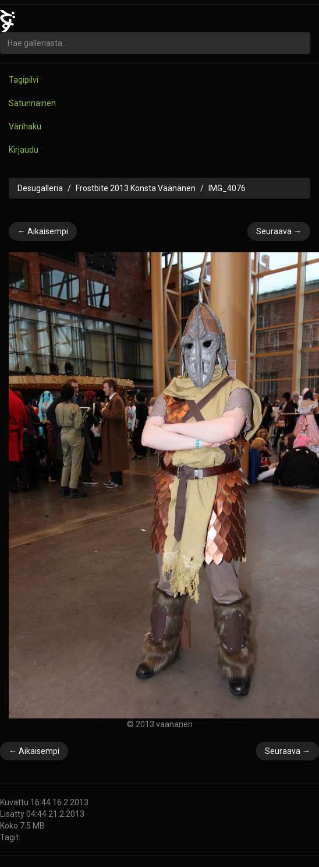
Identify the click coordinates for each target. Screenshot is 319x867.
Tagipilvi (23, 79)
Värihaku (25, 126)
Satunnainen (32, 103)
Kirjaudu (23, 149)
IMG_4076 (227, 188)
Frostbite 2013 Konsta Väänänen (136, 188)
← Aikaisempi (42, 231)
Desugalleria (40, 188)
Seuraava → (279, 231)
